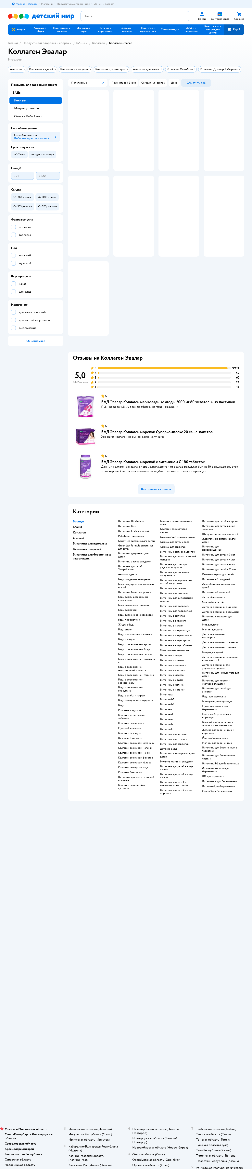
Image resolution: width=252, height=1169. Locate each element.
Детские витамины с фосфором (214, 671)
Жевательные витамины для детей (218, 575)
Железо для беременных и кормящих (218, 766)
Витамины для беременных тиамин (218, 792)
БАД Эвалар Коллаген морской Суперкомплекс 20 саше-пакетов (157, 466)
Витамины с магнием (172, 719)
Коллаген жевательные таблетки (131, 752)
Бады (121, 740)
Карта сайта (78, 947)
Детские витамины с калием (219, 682)
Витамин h (166, 759)
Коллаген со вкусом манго (134, 787)
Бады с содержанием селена (135, 689)
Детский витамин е (213, 632)
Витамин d (166, 749)
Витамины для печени (173, 623)
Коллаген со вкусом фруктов (135, 792)
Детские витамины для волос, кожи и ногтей (220, 694)
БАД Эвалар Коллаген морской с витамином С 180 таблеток (153, 496)
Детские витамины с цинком (219, 642)
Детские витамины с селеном (220, 677)
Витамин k (166, 764)
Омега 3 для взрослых (173, 582)
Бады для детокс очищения (134, 614)
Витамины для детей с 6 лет (218, 599)
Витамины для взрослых (174, 779)
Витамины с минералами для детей (177, 790)
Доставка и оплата (82, 901)
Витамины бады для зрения (134, 627)
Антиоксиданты (127, 609)
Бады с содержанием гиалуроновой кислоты (132, 703)
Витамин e (166, 754)
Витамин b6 (167, 739)
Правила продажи (82, 915)
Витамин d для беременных (218, 821)
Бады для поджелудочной (133, 640)
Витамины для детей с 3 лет (218, 589)
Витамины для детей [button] (87, 584)
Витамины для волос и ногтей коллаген (136, 814)
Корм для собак (210, 915)
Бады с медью (126, 674)
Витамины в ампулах (172, 650)
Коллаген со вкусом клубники (136, 778)
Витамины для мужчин (173, 774)
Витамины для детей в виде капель (176, 803)
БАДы (80, 43)
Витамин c (166, 744)
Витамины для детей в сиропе (220, 556)
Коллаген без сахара (130, 807)
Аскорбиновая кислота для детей (218, 621)
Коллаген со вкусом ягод (133, 802)
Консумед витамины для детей (136, 576)
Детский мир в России (21, 979)
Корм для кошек (210, 906)
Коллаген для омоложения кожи (176, 558)
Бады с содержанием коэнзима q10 (130, 716)
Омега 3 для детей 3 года (174, 577)
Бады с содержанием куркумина (130, 724)
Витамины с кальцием (173, 700)
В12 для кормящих (213, 811)
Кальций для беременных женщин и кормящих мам (217, 759)
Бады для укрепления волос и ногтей (136, 621)
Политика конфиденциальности (90, 925)
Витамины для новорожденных (212, 583)
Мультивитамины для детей (176, 796)
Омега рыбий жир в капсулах (177, 572)
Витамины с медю (171, 690)
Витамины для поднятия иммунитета (174, 609)
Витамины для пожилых (174, 628)
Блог (161, 932)
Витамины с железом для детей (217, 653)
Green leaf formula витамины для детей (135, 582)
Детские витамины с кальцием (220, 647)
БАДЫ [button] (77, 562)
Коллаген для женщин (131, 758)
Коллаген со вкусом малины (135, 783)
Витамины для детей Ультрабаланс (130, 603)
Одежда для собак (211, 920)
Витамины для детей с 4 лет (218, 594)
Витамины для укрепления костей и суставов (176, 617)
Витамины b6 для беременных (220, 798)
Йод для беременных (215, 773)
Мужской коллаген (129, 763)
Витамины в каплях (171, 660)
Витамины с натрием (172, 724)
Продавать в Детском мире (87, 906)
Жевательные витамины (174, 685)
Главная (13, 43)
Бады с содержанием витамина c (136, 695)
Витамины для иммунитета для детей (220, 709)
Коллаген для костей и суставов (131, 822)
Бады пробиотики (129, 654)
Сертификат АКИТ (82, 937)
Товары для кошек (211, 901)
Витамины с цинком (172, 695)
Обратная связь (80, 942)
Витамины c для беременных (219, 816)
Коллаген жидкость (129, 745)
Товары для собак (211, 910)
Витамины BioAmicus (131, 556)
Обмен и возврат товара (86, 910)
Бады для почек (127, 645)
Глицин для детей (212, 687)
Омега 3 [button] (78, 573)
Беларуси (58, 979)
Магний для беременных (217, 778)
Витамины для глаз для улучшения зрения (173, 601)
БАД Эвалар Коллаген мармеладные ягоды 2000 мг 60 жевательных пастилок (168, 437)
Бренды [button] (78, 556)
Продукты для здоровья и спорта (45, 43)
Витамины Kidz (127, 561)
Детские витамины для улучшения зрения (216, 701)
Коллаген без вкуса (129, 768)
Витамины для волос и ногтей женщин (178, 593)
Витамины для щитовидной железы (176, 634)
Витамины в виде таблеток (176, 680)
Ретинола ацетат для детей (218, 609)
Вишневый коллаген (130, 773)
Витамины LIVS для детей (133, 566)
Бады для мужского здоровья (135, 735)
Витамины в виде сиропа (175, 675)
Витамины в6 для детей (216, 614)
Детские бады (168, 784)
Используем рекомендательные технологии (34, 975)
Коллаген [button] (79, 568)
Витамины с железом (172, 710)
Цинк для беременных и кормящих (217, 751)
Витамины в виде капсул (175, 665)
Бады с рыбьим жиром (131, 730)
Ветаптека (207, 925)
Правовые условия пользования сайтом (59, 971)
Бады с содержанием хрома (134, 679)
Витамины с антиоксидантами (178, 586)
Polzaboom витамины (131, 571)
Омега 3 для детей (213, 637)
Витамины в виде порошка (176, 670)
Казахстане (43, 979)
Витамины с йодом (171, 715)
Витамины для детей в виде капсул (176, 811)
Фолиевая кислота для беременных (215, 805)
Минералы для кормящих (217, 736)
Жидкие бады (126, 659)
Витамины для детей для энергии (216, 725)
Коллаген (98, 43)
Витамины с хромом (172, 705)
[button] (234, 29)
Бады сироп (125, 664)
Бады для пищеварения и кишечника (133, 633)
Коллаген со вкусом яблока (134, 797)
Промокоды (78, 920)
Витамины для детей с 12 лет (219, 604)
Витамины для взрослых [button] (90, 579)
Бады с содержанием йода (134, 684)
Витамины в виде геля (173, 655)
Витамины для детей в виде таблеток (218, 562)
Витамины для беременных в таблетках (219, 784)
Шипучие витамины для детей (220, 569)
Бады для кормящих (214, 731)
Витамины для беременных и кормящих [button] (92, 592)
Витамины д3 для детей (216, 627)
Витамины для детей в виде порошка (176, 827)
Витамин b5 (167, 734)
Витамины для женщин (173, 769)
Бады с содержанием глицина (136, 710)
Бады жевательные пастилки (135, 669)
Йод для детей (210, 659)
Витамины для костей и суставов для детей (216, 717)
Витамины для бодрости (174, 641)
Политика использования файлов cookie (86, 931)
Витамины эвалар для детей (134, 596)
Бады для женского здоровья (135, 650)
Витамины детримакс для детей (133, 590)
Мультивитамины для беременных (215, 743)
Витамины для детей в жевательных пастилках (174, 819)
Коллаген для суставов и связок (174, 565)
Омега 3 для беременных (217, 826)
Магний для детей (212, 664)
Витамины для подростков (176, 646)
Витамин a (166, 729)
